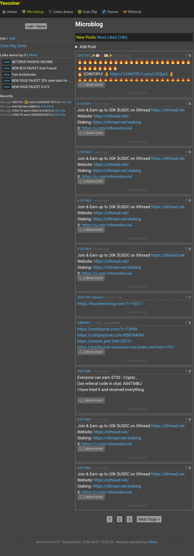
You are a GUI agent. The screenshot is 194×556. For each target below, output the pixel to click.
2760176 (17, 110)
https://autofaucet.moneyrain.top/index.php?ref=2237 (125, 347)
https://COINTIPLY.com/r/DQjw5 (139, 74)
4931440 (84, 371)
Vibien (152, 542)
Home (9, 12)
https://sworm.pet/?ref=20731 (104, 341)
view (6, 62)
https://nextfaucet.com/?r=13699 (107, 329)
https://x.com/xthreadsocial (107, 128)
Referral (132, 12)
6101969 (84, 104)
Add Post (88, 46)
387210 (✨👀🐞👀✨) (95, 56)
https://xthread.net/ (111, 116)
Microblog (33, 12)
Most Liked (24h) (112, 37)
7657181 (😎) (20, 102)
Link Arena (47, 106)
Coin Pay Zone (13, 45)
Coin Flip (87, 12)
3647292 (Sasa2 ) (91, 297)
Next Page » (149, 519)
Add (12, 38)
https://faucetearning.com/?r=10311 (110, 303)
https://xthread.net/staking (117, 122)
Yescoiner (12, 3)
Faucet (110, 12)
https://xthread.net (168, 110)
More (33, 55)
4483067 (84, 323)
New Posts (86, 37)
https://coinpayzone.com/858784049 (110, 335)
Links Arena (60, 12)
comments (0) (137, 93)
